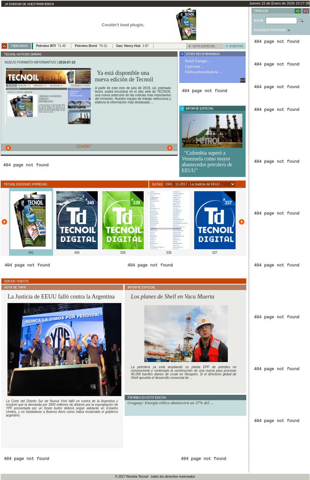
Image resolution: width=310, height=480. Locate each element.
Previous (7, 148)
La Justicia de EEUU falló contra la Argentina (61, 296)
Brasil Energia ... (198, 61)
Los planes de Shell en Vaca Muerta (173, 296)
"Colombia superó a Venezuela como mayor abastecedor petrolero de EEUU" (207, 161)
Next (171, 148)
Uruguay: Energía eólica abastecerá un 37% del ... (170, 402)
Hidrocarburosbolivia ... (203, 72)
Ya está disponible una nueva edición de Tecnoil (124, 76)
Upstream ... (194, 66)
